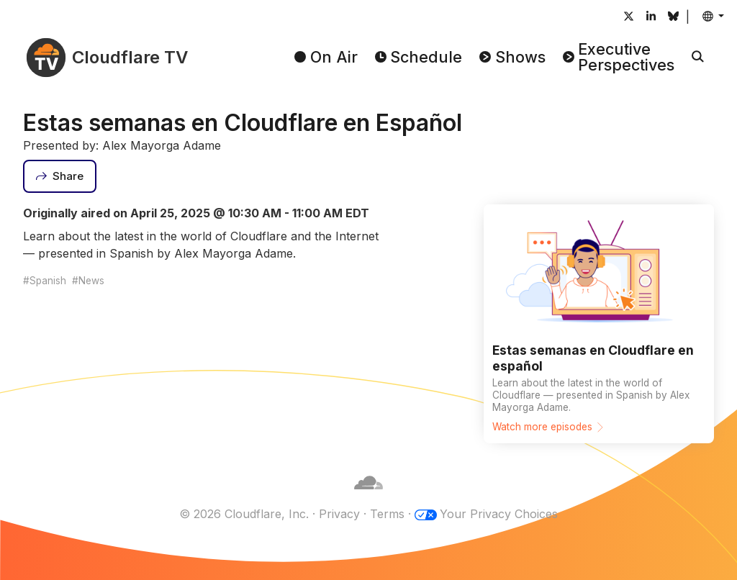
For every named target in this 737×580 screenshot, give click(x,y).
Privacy (339, 514)
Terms (387, 514)
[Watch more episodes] (599, 323)
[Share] (59, 176)
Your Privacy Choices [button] (499, 514)
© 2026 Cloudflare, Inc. (244, 514)
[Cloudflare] (368, 496)
